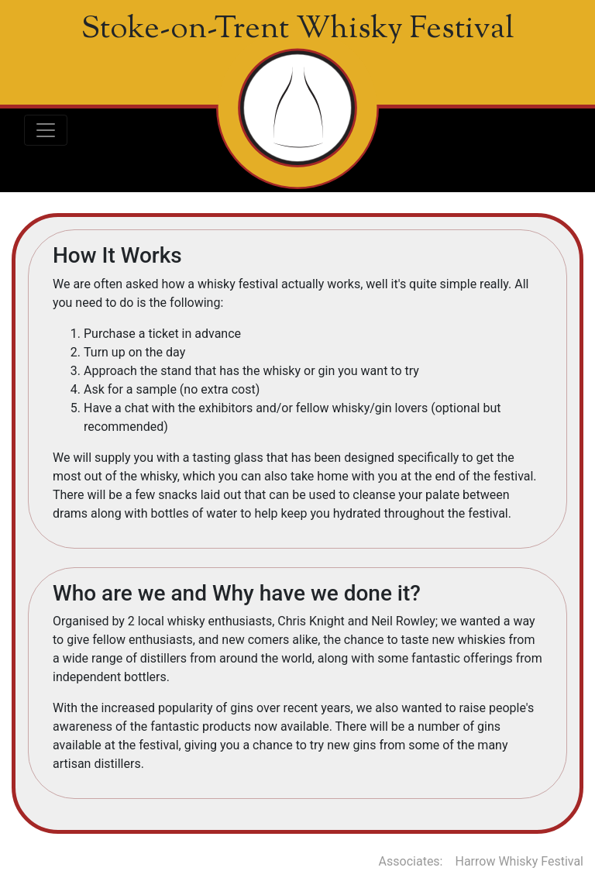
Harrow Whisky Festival (520, 861)
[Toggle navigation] (45, 130)
